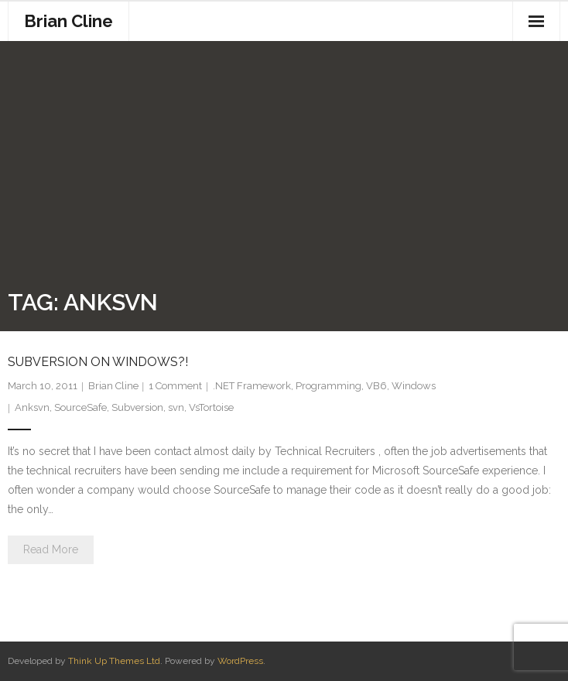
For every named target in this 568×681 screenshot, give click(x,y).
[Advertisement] (284, 168)
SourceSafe (80, 407)
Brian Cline (113, 386)
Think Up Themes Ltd (114, 660)
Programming (328, 386)
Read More (50, 549)
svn (176, 407)
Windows (414, 386)
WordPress (240, 660)
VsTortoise (211, 407)
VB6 (376, 386)
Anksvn (32, 407)
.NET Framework (252, 386)
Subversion (137, 407)
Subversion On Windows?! (98, 361)
